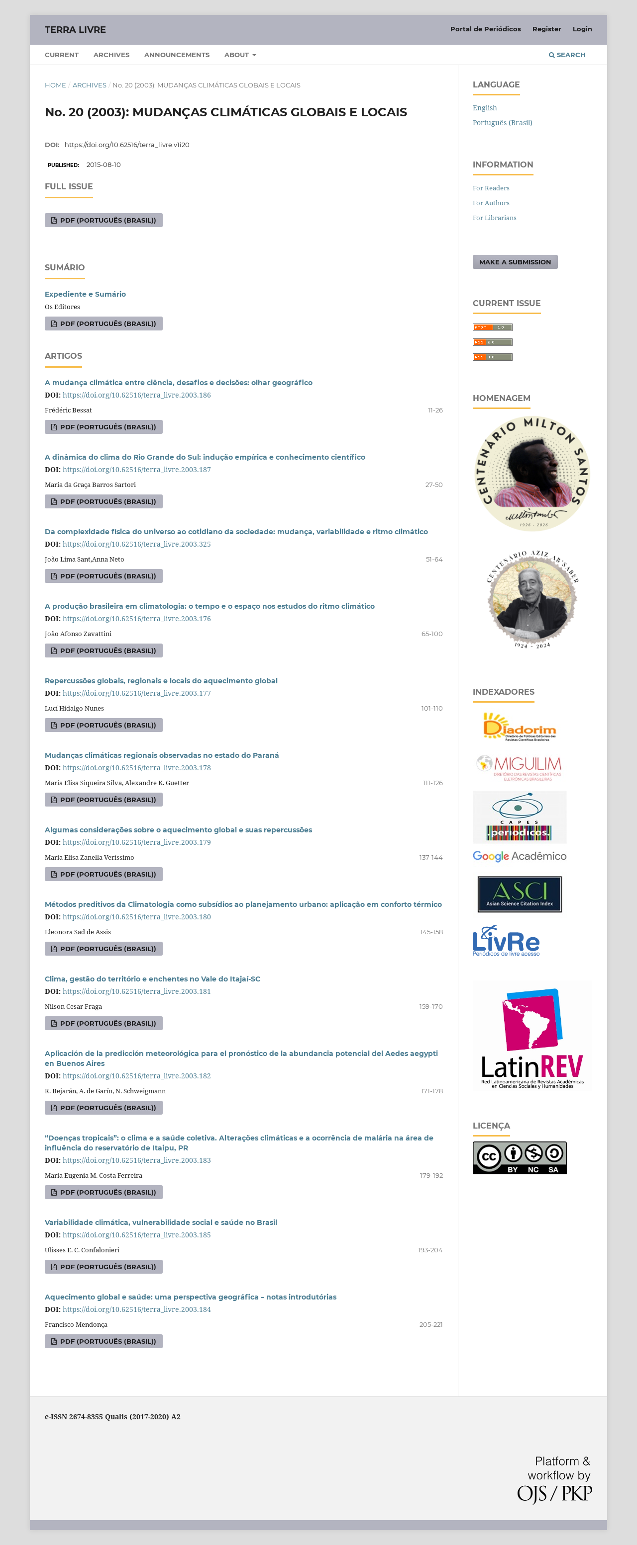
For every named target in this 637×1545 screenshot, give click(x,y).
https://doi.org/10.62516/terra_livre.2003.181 (137, 991)
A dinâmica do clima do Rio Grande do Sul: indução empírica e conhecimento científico (205, 457)
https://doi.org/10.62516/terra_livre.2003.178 (137, 767)
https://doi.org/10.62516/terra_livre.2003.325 (137, 544)
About (237, 55)
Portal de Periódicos (485, 29)
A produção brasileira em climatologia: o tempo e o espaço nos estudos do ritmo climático (210, 606)
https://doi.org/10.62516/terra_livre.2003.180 (137, 916)
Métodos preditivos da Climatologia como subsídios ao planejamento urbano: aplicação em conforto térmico (243, 904)
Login (582, 29)
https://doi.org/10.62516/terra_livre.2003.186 (137, 395)
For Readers (491, 187)
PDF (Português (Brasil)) (107, 220)
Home (55, 85)
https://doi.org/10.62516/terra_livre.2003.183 (137, 1160)
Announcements (177, 55)
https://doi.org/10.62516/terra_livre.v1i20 (127, 145)
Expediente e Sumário (85, 294)
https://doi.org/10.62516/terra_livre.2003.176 (137, 618)
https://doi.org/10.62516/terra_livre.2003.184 (137, 1309)
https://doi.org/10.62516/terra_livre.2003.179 (137, 842)
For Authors (491, 202)
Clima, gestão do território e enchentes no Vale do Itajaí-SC (152, 979)
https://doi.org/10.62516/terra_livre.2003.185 (137, 1234)
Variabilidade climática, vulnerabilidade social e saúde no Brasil (161, 1222)
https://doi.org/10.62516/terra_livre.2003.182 (137, 1075)
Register (546, 29)
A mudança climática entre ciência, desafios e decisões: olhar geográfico (179, 382)
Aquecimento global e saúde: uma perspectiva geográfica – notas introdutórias (190, 1297)
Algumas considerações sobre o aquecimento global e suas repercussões (178, 829)
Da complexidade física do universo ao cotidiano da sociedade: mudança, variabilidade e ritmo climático (236, 531)
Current (62, 55)
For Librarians (495, 217)
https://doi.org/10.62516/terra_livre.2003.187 (137, 469)
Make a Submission (515, 262)
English (485, 107)
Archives (111, 55)
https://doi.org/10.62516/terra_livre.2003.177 (137, 693)
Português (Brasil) (502, 122)
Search (567, 55)
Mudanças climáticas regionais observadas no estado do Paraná (162, 755)
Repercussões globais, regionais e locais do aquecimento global (161, 680)
